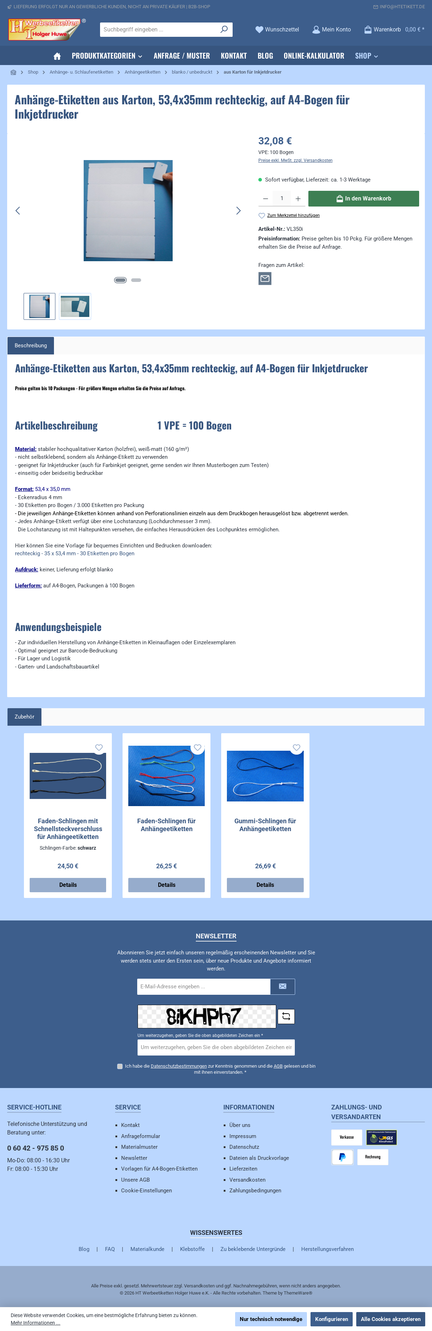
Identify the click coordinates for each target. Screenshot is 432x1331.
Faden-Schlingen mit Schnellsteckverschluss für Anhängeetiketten (68, 828)
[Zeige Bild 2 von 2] (136, 280)
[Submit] (282, 987)
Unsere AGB (135, 1180)
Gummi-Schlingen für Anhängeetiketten (265, 825)
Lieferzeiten (243, 1169)
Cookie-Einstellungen (146, 1190)
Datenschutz (244, 1147)
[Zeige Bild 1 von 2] (120, 280)
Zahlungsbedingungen (255, 1190)
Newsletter (134, 1158)
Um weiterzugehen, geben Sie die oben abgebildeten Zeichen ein (200, 1035)
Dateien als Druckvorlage (259, 1158)
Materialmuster (139, 1147)
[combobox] (158, 30)
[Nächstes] (238, 210)
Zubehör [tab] (24, 717)
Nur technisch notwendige (271, 1319)
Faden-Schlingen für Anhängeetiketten (166, 825)
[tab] (31, 345)
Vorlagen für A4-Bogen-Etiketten (159, 1169)
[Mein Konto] (331, 29)
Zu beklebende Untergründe (252, 1249)
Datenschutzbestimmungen (179, 1065)
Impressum (242, 1136)
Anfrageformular (140, 1136)
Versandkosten (247, 1180)
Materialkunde (147, 1249)
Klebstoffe (192, 1249)
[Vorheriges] (18, 210)
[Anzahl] (281, 199)
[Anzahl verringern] (265, 199)
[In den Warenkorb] (363, 199)
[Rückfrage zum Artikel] (265, 278)
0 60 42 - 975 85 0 (35, 1148)
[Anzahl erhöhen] (298, 199)
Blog (84, 1249)
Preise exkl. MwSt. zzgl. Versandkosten (295, 160)
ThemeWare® (298, 1293)
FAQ (110, 1249)
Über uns (239, 1125)
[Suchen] (224, 30)
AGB (278, 1065)
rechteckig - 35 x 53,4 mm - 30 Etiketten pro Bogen (74, 553)
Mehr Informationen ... (35, 1323)
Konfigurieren (331, 1319)
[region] (128, 227)
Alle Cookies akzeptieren (391, 1319)
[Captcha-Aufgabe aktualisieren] (286, 1016)
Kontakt (130, 1125)
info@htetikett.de (402, 6)
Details (68, 884)
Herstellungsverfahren (327, 1249)
